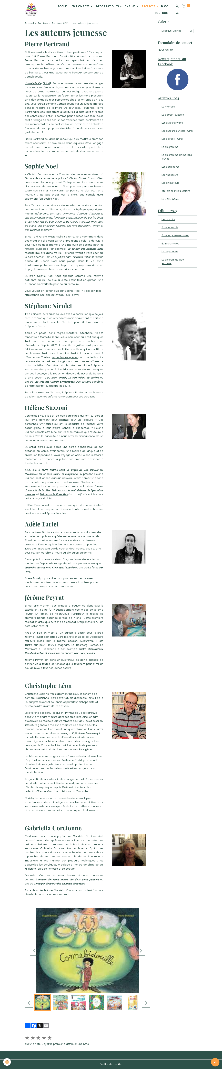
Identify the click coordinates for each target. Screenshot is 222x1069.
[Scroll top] (215, 1062)
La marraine (169, 107)
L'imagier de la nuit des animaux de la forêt (65, 883)
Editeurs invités (171, 253)
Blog (165, 6)
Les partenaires (171, 174)
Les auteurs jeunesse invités (175, 134)
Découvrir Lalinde (178, 31)
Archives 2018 (60, 23)
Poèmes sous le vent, (66, 490)
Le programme (171, 153)
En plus (130, 6)
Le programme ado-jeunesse (174, 271)
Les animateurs (171, 190)
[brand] (32, 9)
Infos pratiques (108, 6)
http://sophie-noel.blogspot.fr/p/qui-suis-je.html (54, 294)
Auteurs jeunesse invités (176, 244)
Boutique (162, 13)
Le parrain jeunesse (174, 116)
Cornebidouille (34, 83)
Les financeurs (171, 182)
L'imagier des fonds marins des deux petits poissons (69, 879)
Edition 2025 (81, 6)
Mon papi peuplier (88, 653)
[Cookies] (7, 1062)
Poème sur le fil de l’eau (60, 494)
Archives (149, 6)
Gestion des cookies (111, 1064)
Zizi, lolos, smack (68, 377)
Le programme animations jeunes (173, 163)
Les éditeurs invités (173, 145)
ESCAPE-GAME (171, 207)
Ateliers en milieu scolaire (177, 198)
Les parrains (169, 228)
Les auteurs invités (173, 124)
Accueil (63, 6)
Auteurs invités (171, 236)
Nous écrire (165, 49)
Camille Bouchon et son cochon (44, 653)
